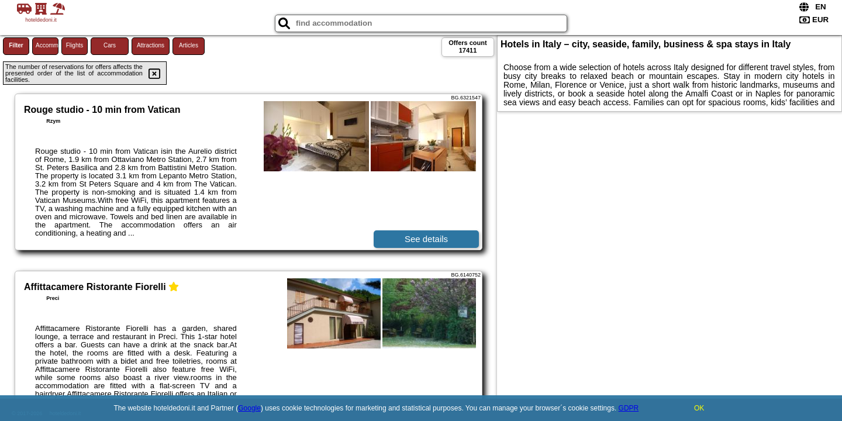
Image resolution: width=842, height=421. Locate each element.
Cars (109, 45)
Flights (74, 45)
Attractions (150, 45)
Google (249, 408)
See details (426, 239)
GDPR (629, 408)
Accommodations (47, 45)
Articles (188, 45)
